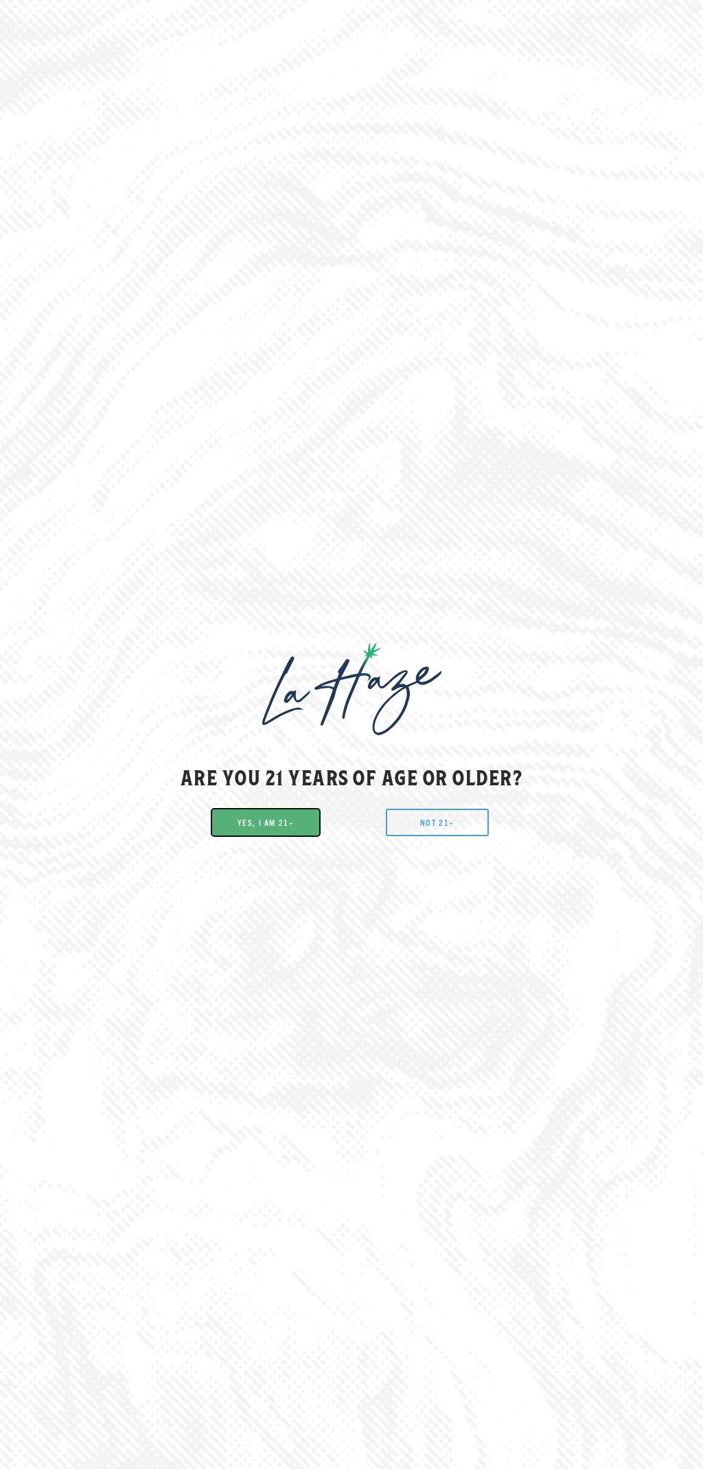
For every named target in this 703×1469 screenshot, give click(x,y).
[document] (351, 734)
